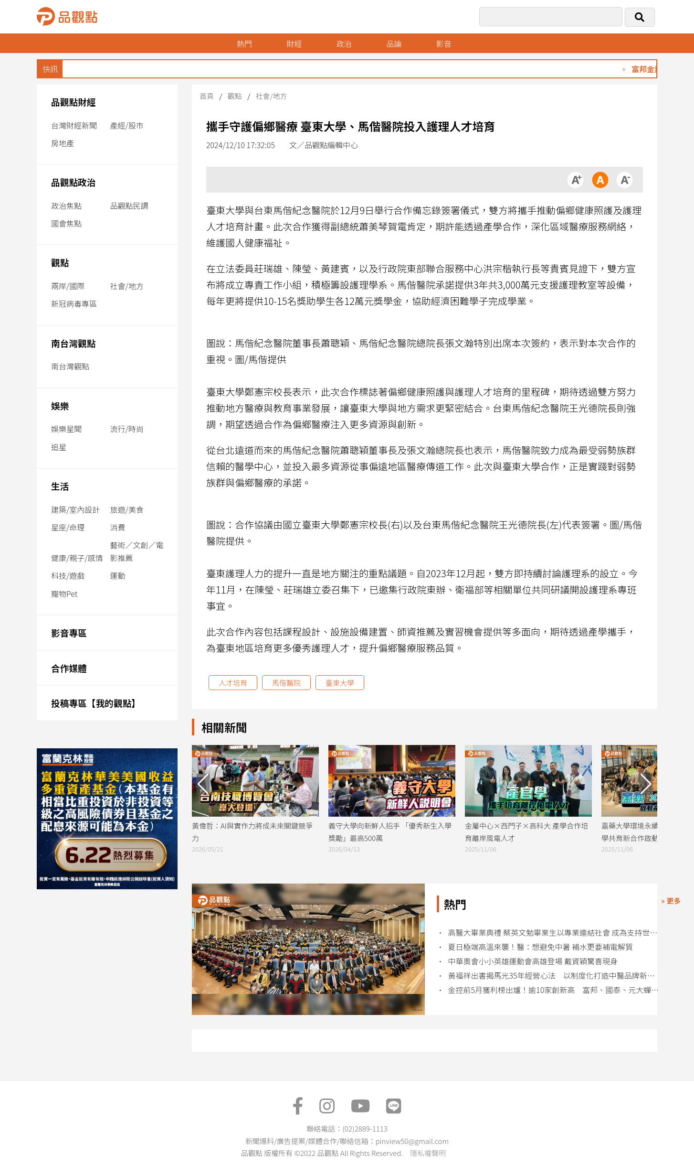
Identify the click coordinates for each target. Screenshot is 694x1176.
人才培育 (233, 683)
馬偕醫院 (286, 683)
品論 (393, 43)
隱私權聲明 (428, 1153)
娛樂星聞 (66, 428)
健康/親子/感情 (77, 557)
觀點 (60, 262)
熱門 (244, 43)
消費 (118, 527)
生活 (60, 485)
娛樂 (60, 405)
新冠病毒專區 (74, 303)
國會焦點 (66, 223)
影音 (444, 43)
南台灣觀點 (73, 342)
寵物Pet (64, 593)
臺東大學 (340, 683)
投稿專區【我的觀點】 (95, 702)
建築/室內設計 (75, 509)
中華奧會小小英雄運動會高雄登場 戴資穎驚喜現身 (533, 961)
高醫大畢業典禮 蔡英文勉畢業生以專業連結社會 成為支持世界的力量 (554, 932)
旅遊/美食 (127, 509)
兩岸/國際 (67, 285)
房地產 (62, 143)
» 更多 (671, 900)
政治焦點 (66, 205)
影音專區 (69, 632)
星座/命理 (67, 527)
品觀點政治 (73, 181)
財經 (294, 43)
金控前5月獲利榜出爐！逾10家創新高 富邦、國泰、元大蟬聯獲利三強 (554, 989)
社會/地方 (127, 285)
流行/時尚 (127, 428)
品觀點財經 (73, 101)
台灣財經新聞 (74, 125)
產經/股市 (127, 125)
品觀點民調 (129, 205)
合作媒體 (69, 667)
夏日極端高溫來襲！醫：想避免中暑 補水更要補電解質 (540, 946)
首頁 (207, 96)
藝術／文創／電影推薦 (137, 551)
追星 (58, 447)
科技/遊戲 (67, 575)
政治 (344, 43)
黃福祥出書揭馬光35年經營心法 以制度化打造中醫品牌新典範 (554, 975)
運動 (118, 575)
